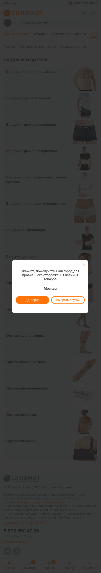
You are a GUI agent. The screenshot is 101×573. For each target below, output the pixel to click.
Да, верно (32, 300)
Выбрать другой (67, 300)
